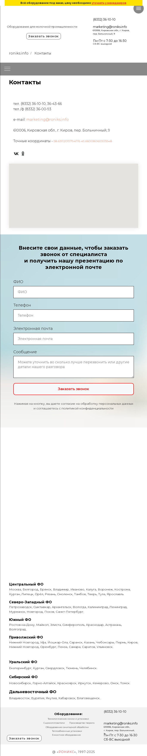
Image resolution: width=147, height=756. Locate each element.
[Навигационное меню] (138, 8)
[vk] (16, 153)
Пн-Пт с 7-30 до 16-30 (110, 41)
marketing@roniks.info (110, 27)
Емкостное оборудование (66, 734)
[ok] (23, 153)
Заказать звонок (43, 36)
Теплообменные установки (67, 731)
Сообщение (25, 352)
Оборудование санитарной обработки (67, 727)
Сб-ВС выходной (102, 43)
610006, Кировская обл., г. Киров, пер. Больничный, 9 (119, 730)
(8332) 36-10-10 (104, 19)
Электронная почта (33, 328)
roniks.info (18, 53)
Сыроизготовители (54, 722)
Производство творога (81, 722)
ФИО (18, 281)
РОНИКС (66, 752)
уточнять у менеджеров (109, 3)
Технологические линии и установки (68, 718)
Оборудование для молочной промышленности (42, 26)
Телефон (22, 305)
